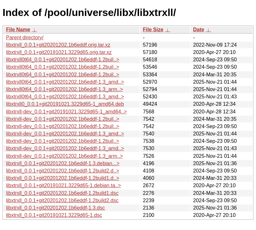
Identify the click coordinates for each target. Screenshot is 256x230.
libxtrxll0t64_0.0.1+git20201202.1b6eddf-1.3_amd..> (65, 82)
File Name (18, 29)
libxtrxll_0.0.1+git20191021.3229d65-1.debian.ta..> (63, 185)
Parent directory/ (24, 37)
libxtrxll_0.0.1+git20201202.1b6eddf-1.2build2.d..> (62, 170)
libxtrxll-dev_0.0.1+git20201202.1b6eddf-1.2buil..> (62, 119)
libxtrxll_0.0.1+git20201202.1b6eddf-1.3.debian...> (63, 163)
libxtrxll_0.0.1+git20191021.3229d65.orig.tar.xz (59, 52)
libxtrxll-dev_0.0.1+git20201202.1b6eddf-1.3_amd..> (65, 133)
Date (198, 29)
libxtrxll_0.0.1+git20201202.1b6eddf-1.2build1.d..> (62, 178)
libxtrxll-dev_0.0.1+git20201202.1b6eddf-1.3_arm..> (64, 156)
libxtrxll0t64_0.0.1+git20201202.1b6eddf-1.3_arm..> (64, 89)
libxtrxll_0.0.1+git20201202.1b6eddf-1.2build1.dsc (62, 193)
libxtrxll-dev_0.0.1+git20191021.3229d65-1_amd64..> (66, 111)
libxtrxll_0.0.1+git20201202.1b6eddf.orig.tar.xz (58, 45)
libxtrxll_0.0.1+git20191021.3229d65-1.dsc (54, 215)
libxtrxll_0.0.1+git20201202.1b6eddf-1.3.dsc (55, 208)
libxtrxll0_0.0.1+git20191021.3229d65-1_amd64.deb (65, 104)
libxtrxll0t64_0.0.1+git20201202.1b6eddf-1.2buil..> (62, 59)
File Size (153, 29)
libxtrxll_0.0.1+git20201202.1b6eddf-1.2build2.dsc (62, 200)
